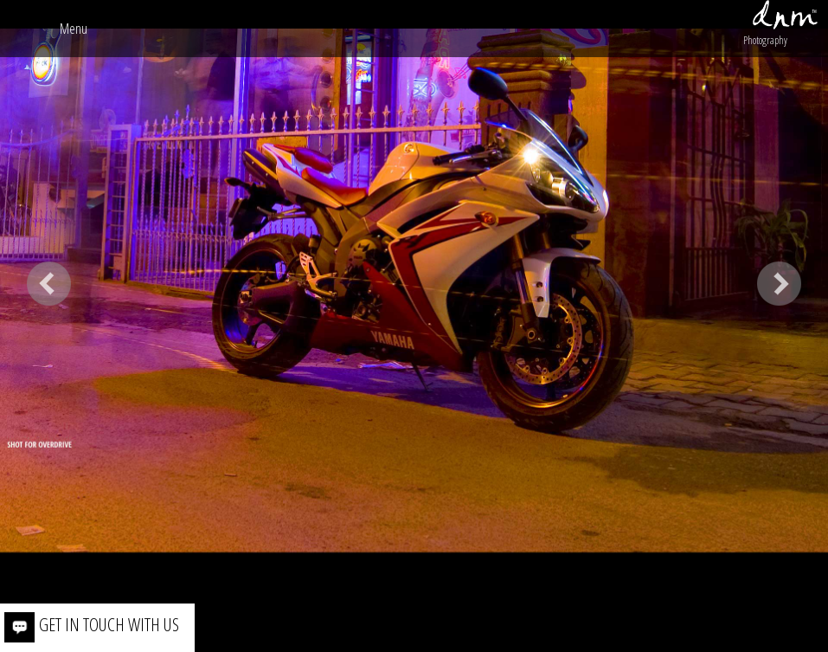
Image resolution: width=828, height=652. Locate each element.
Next (779, 284)
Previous (49, 284)
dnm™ (784, 14)
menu (73, 28)
